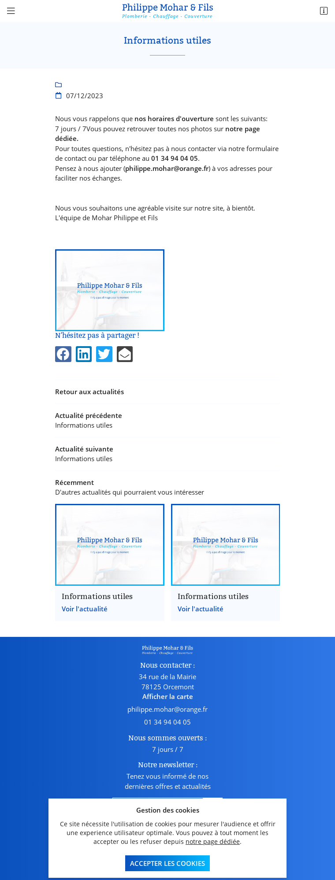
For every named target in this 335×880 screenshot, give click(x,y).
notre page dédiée (213, 841)
